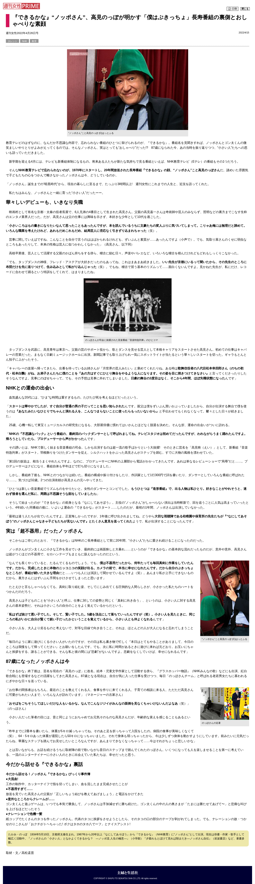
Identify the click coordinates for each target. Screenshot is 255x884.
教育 (34, 41)
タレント (12, 41)
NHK (24, 41)
